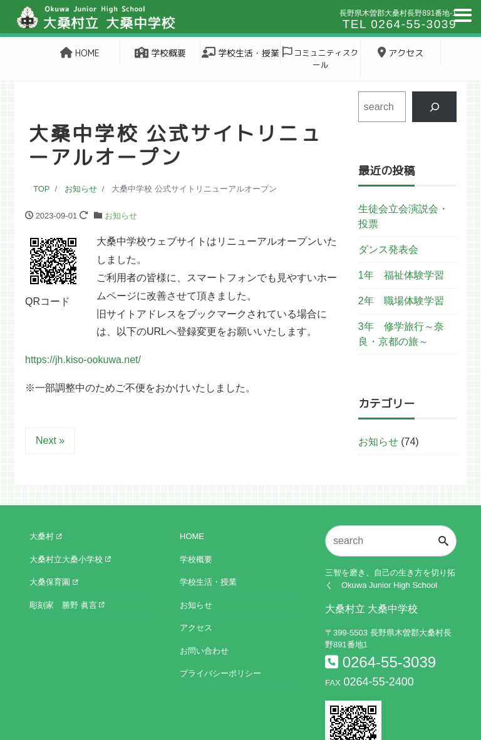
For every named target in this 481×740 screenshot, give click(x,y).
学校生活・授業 (240, 53)
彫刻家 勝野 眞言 (66, 605)
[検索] (434, 106)
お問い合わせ (204, 650)
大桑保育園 (53, 582)
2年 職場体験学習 (401, 300)
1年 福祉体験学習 (401, 275)
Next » (50, 440)
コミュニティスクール (320, 58)
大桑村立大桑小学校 (69, 559)
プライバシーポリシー (220, 673)
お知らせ (121, 215)
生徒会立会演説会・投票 (403, 216)
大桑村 (45, 536)
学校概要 (160, 53)
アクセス (400, 53)
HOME (80, 53)
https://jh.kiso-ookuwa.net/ (83, 359)
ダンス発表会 (388, 249)
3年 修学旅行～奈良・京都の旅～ (401, 334)
